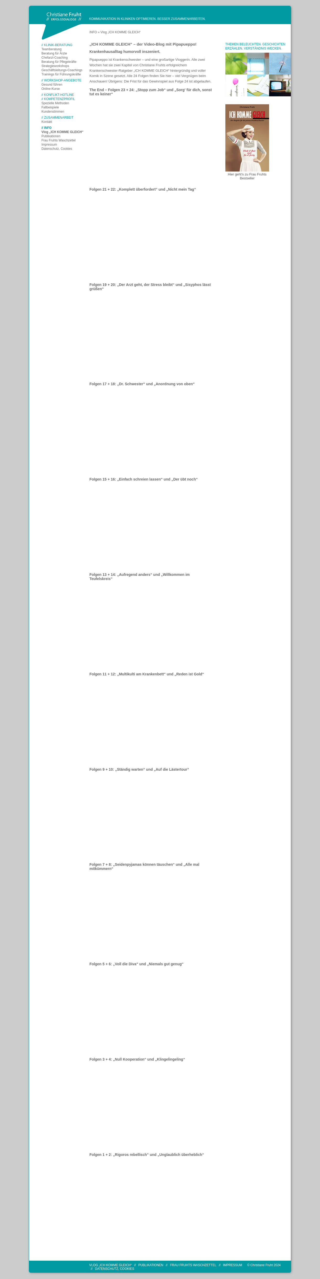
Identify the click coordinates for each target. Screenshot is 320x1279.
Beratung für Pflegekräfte (58, 62)
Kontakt (46, 122)
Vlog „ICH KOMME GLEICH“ (62, 132)
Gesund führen (51, 84)
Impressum (49, 144)
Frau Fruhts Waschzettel (58, 140)
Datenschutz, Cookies (56, 149)
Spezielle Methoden (55, 103)
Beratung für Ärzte (54, 53)
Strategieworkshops (55, 66)
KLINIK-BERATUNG (58, 45)
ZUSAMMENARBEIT (58, 117)
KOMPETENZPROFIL (59, 99)
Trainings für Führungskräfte (61, 74)
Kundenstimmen (52, 111)
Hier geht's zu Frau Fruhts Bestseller (247, 176)
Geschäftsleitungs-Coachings (61, 70)
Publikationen (50, 136)
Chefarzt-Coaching (54, 57)
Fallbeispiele (50, 107)
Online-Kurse (50, 89)
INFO (48, 128)
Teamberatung (51, 49)
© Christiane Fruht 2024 (264, 1265)
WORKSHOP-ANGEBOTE (62, 80)
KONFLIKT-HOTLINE (59, 95)
